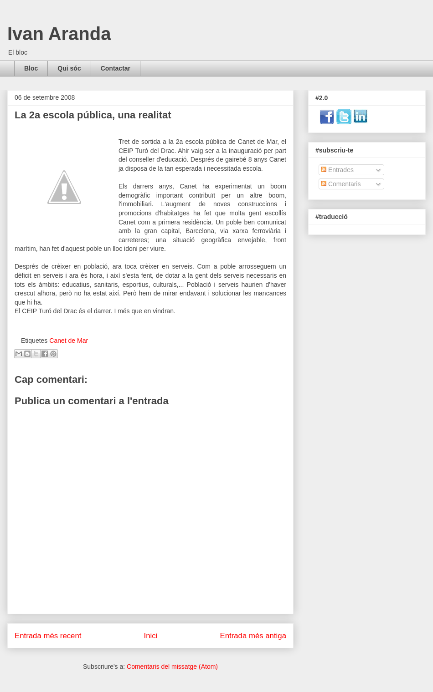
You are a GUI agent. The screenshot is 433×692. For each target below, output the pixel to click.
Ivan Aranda (59, 34)
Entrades (337, 169)
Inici (151, 635)
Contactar (115, 68)
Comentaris (341, 184)
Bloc (31, 68)
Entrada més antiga (253, 635)
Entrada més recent (48, 635)
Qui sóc (69, 68)
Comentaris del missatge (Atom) (172, 666)
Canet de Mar (68, 340)
